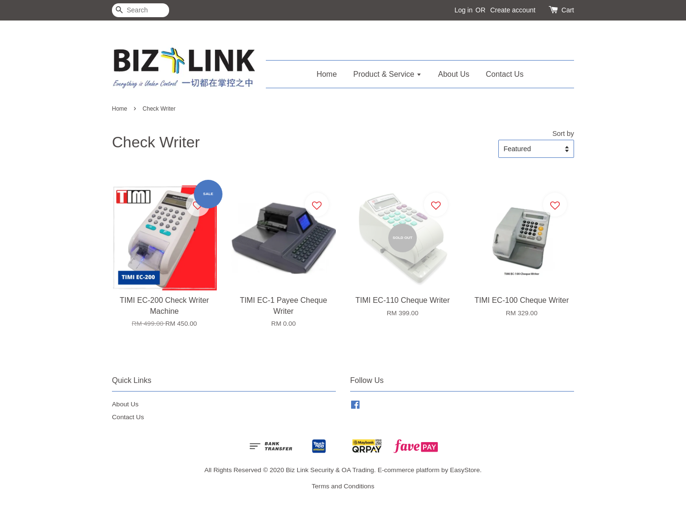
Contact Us (505, 74)
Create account (512, 10)
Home (326, 74)
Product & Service (387, 74)
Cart (568, 10)
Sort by (563, 133)
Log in (463, 10)
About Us (454, 74)
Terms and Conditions (343, 486)
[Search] (140, 10)
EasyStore (465, 470)
